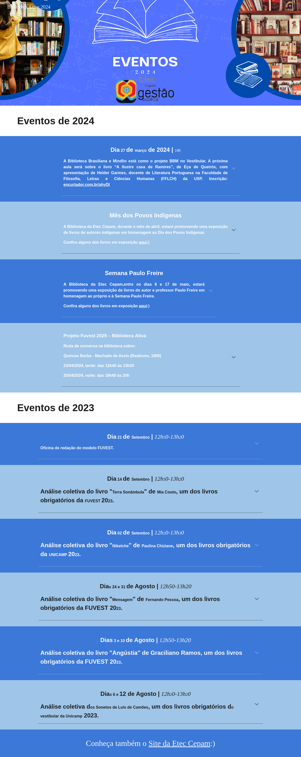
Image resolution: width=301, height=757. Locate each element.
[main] (81, 121)
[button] (234, 169)
